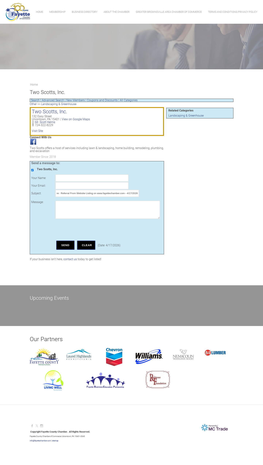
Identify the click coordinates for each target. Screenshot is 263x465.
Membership (57, 11)
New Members (75, 100)
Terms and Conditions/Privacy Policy (232, 11)
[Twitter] (36, 426)
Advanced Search (53, 100)
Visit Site (37, 131)
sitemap (55, 441)
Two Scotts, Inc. (49, 112)
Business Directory (84, 11)
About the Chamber (116, 11)
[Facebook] (32, 426)
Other (33, 104)
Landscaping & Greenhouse (186, 115)
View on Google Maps (76, 119)
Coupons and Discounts (102, 100)
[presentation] (83, 230)
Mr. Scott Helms (45, 122)
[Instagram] (41, 426)
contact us (70, 259)
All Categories (129, 100)
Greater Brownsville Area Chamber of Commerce (169, 11)
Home (39, 11)
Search (35, 100)
